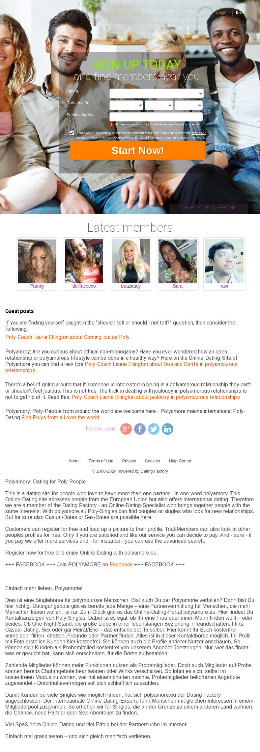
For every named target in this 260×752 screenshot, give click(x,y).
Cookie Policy (123, 137)
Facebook (121, 564)
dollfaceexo (84, 286)
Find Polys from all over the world (60, 417)
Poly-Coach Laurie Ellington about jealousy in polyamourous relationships (156, 397)
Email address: (81, 114)
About (74, 460)
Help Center (180, 460)
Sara (178, 286)
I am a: (73, 91)
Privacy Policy (97, 137)
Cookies (152, 460)
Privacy (129, 460)
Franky (37, 286)
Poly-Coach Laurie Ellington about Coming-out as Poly (67, 337)
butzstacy (131, 286)
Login (221, 12)
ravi (224, 286)
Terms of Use (100, 460)
